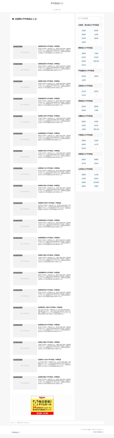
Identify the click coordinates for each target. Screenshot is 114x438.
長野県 (96, 76)
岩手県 (84, 38)
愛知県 (96, 106)
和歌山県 (96, 129)
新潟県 (84, 76)
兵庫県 (96, 121)
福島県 (96, 38)
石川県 (84, 95)
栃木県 (84, 57)
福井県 (96, 91)
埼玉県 (84, 65)
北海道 (84, 30)
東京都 (96, 57)
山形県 (96, 34)
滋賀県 (84, 121)
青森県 (84, 34)
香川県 (84, 163)
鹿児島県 (96, 182)
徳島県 (84, 159)
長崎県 (84, 182)
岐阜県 (84, 106)
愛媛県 (96, 159)
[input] (90, 18)
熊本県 (84, 186)
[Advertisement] (42, 32)
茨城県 (84, 53)
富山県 (84, 91)
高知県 (96, 163)
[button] (101, 18)
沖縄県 (96, 186)
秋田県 (96, 30)
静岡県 (84, 110)
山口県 (96, 144)
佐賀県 (84, 178)
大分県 (96, 174)
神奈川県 (96, 61)
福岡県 (84, 174)
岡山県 (84, 148)
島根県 (84, 144)
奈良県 (96, 125)
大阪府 (84, 129)
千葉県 (96, 53)
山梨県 (84, 80)
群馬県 (84, 61)
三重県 (96, 110)
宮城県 (84, 42)
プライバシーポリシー (97, 429)
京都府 (84, 125)
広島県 (96, 140)
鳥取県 (84, 140)
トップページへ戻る (86, 429)
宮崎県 (96, 178)
